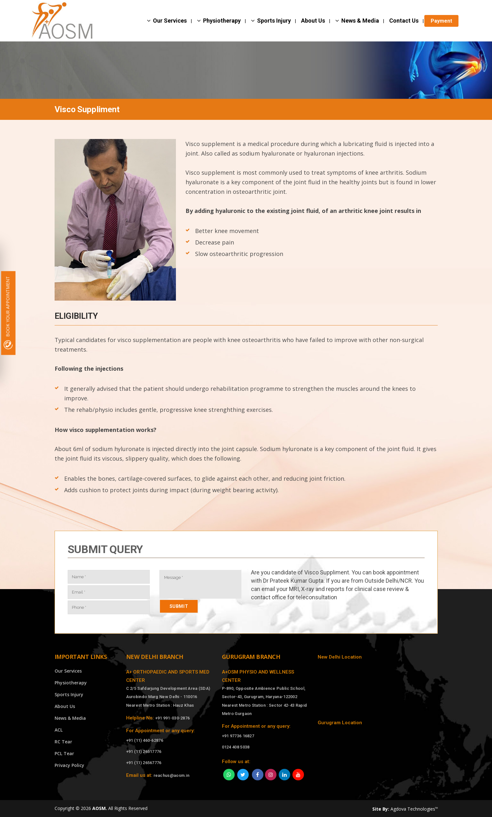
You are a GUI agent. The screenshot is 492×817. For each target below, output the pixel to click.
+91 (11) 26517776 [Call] (144, 751)
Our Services (68, 671)
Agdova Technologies (414, 809)
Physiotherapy (71, 683)
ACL (59, 730)
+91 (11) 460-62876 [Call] (144, 740)
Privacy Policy (69, 765)
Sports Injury (69, 694)
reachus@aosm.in (172, 775)
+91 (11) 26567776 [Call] (144, 762)
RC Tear (63, 742)
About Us (65, 706)
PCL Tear (64, 753)
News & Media (70, 718)
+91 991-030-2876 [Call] (172, 718)
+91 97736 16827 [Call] (238, 735)
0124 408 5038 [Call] (236, 747)
